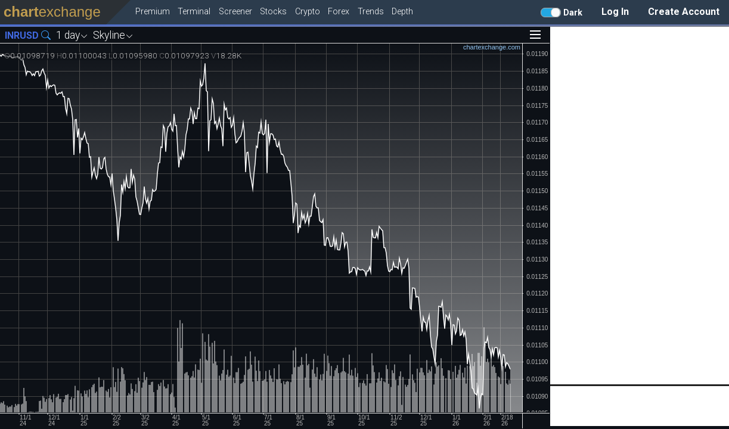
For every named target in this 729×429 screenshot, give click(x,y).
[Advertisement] (639, 205)
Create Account (683, 11)
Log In (615, 11)
